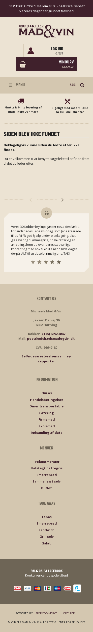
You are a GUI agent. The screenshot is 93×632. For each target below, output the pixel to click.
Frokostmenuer (46, 461)
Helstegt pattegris (46, 468)
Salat (46, 543)
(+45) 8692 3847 (53, 334)
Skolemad (46, 426)
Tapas (46, 517)
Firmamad (46, 419)
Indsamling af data (46, 432)
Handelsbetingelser (46, 399)
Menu (17, 85)
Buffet (46, 488)
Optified (69, 613)
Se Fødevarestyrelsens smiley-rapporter (46, 358)
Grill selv (46, 536)
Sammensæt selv (46, 481)
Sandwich (46, 530)
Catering (46, 413)
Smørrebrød (46, 475)
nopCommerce (46, 613)
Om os (46, 393)
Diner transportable (46, 406)
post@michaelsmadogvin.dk (51, 338)
